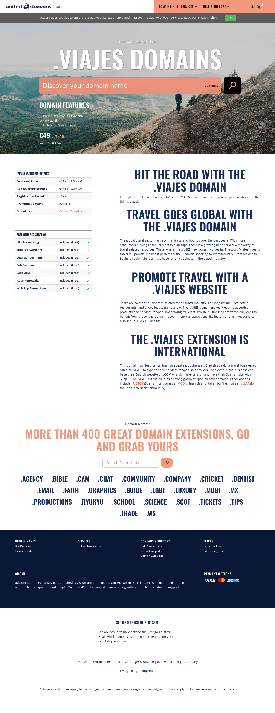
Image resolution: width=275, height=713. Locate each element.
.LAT (246, 383)
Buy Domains (23, 546)
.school (123, 502)
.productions (52, 502)
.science (155, 502)
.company (177, 479)
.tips (236, 502)
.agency (32, 479)
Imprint (149, 671)
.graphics (101, 490)
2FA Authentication (89, 546)
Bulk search (209, 85)
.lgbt (158, 490)
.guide (133, 490)
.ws (151, 513)
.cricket (211, 479)
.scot (182, 502)
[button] (246, 6)
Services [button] (188, 6)
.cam (82, 479)
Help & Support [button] (216, 6)
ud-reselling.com (214, 551)
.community (138, 479)
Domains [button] (166, 6)
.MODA (182, 383)
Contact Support (150, 551)
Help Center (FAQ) (151, 546)
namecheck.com (213, 546)
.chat (105, 479)
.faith (71, 490)
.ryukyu (92, 502)
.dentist (243, 479)
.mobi (212, 490)
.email (45, 490)
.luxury (185, 490)
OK (230, 18)
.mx (233, 490)
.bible (59, 479)
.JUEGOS (137, 383)
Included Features (25, 551)
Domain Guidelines (73, 211)
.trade (129, 513)
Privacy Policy (210, 17)
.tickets (210, 502)
